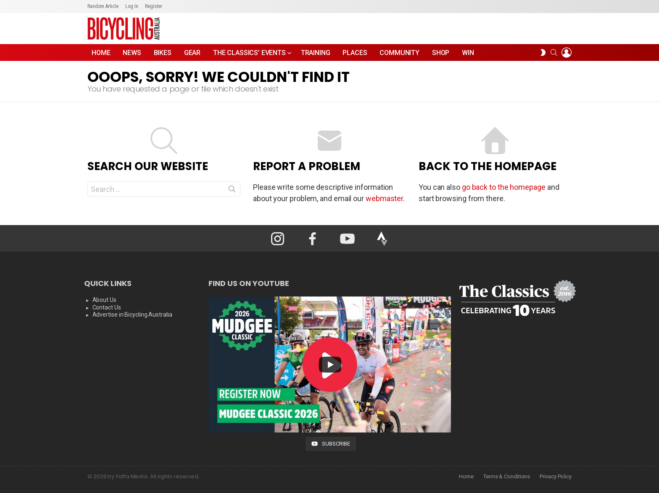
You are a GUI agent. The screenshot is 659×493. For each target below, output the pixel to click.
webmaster (384, 198)
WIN (468, 53)
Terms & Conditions (506, 476)
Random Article (103, 6)
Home (101, 53)
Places (355, 53)
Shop (440, 53)
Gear (192, 53)
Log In (131, 6)
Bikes (162, 53)
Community (399, 53)
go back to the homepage (504, 187)
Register (153, 6)
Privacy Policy (556, 476)
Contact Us (106, 307)
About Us (104, 299)
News (132, 53)
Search (232, 190)
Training (315, 53)
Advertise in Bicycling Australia (132, 314)
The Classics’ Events (249, 55)
